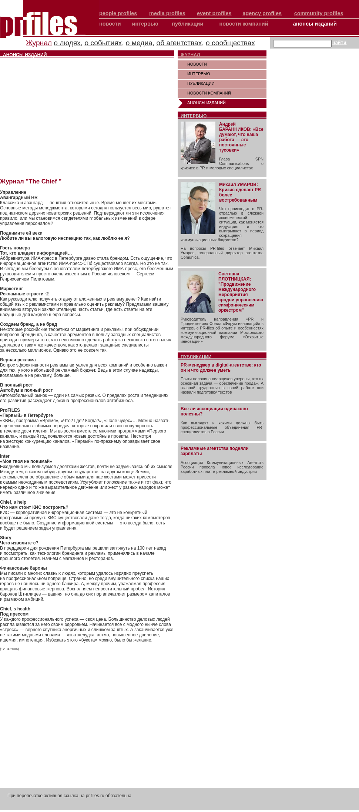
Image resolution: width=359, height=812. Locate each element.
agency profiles (262, 13)
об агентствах (179, 43)
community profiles (318, 13)
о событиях (103, 43)
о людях (67, 43)
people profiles (118, 13)
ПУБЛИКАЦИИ (201, 83)
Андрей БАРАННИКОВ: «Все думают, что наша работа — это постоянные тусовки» (241, 137)
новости (110, 24)
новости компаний (243, 24)
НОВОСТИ (197, 64)
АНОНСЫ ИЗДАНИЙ (206, 102)
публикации (187, 24)
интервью (145, 24)
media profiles (167, 13)
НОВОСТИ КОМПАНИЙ (209, 93)
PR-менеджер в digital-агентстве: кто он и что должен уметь (221, 367)
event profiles (214, 13)
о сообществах (230, 43)
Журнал (39, 43)
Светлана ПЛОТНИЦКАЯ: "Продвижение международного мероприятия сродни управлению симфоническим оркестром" (240, 292)
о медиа (139, 43)
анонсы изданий (315, 24)
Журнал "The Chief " (30, 181)
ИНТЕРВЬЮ (198, 74)
